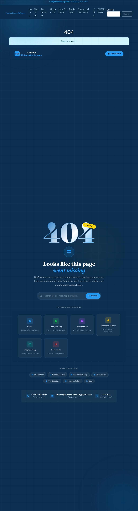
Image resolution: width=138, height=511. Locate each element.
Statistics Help (57, 374)
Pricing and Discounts (83, 11)
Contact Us (53, 11)
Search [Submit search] (93, 296)
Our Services (44, 12)
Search (110, 9)
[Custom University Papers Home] (28, 54)
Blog (89, 381)
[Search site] (64, 296)
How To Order (62, 11)
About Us (36, 12)
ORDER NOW (101, 11)
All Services (38, 374)
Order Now (114, 54)
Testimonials (72, 11)
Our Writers (100, 374)
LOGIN (94, 12)
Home (30, 12)
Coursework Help (79, 374)
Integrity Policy (72, 381)
